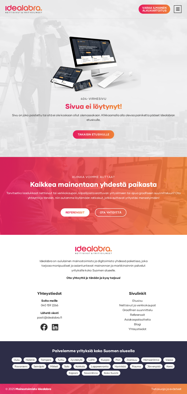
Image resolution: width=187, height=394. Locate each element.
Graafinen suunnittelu (138, 310)
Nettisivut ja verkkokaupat (137, 305)
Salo (66, 366)
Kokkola (80, 366)
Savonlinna (91, 372)
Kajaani (73, 372)
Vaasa (169, 359)
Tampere (46, 359)
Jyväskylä (76, 359)
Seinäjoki (39, 366)
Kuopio (105, 359)
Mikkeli (54, 366)
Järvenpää (154, 366)
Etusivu (137, 300)
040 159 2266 (49, 305)
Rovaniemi (21, 366)
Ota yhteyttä (75, 277)
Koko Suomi (111, 372)
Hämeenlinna (151, 359)
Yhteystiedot (137, 329)
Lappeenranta (99, 366)
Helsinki (30, 359)
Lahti (92, 359)
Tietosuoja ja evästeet (166, 389)
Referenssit (137, 314)
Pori (118, 359)
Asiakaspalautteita (137, 319)
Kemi (169, 366)
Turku (61, 359)
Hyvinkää (120, 366)
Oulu (17, 359)
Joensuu (131, 359)
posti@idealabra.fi (49, 317)
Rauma (136, 366)
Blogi (137, 324)
